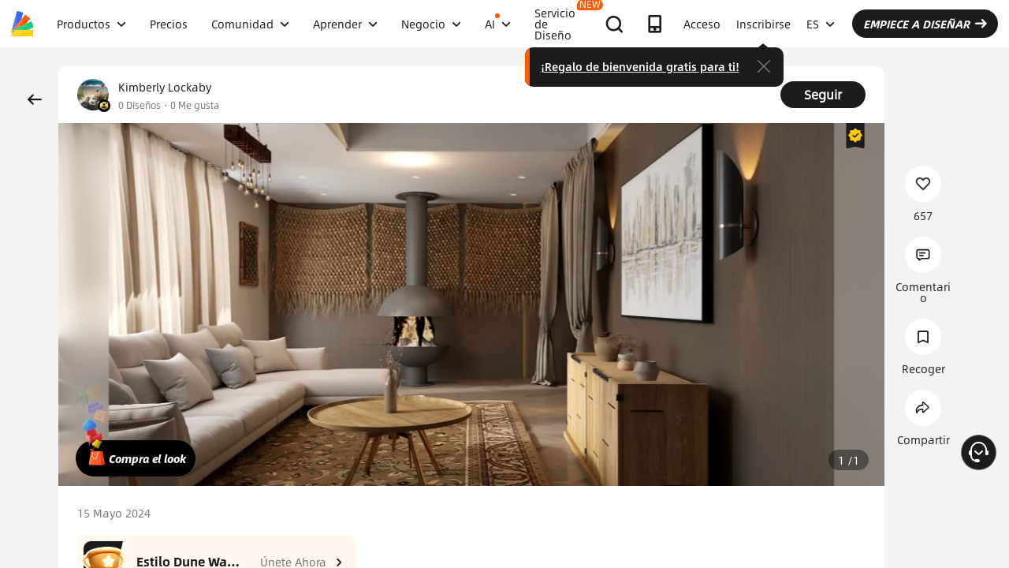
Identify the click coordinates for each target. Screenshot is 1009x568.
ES (820, 23)
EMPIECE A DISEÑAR (925, 23)
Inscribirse (763, 23)
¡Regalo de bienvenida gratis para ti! (640, 66)
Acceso (701, 23)
